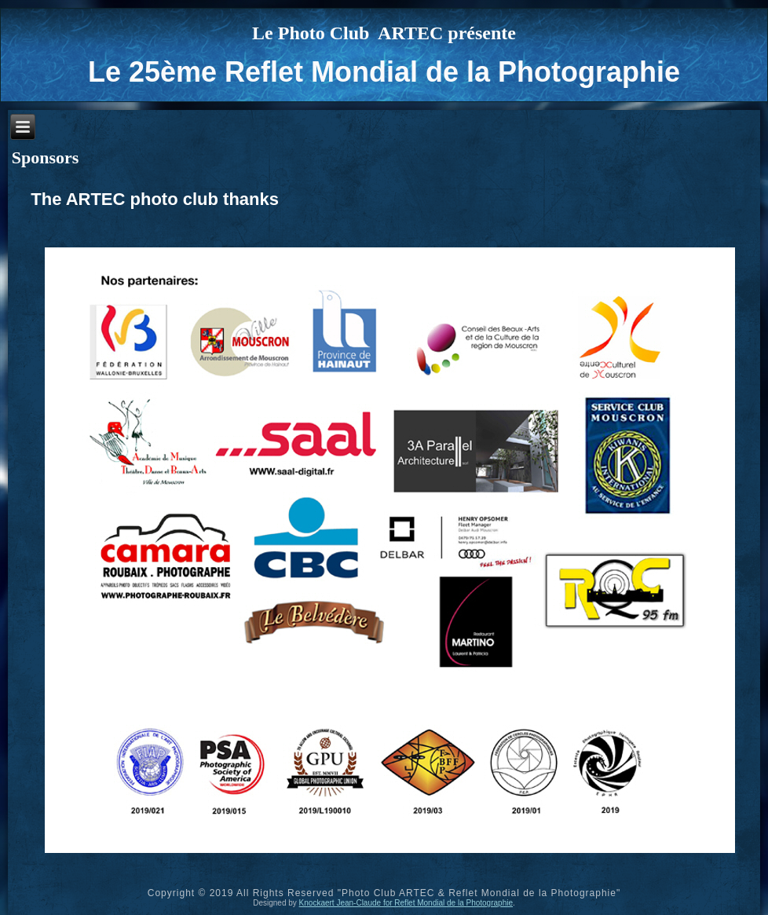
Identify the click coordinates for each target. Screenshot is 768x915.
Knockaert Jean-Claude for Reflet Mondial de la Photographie (406, 903)
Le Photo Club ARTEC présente (384, 33)
